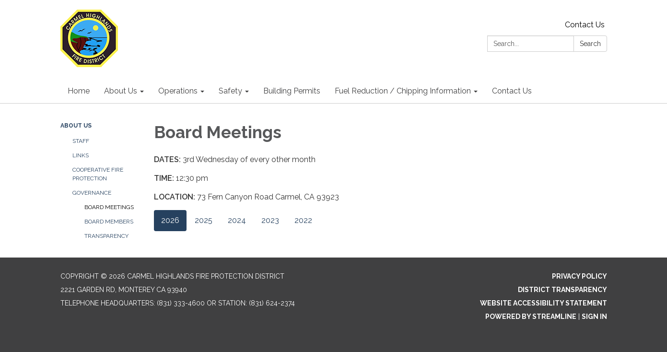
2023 (270, 220)
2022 (303, 220)
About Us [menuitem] (120, 90)
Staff (80, 141)
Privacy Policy (579, 276)
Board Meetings (109, 207)
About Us (76, 125)
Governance (91, 192)
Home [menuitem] (79, 90)
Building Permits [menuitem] (291, 90)
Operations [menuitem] (178, 90)
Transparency (106, 236)
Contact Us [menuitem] (512, 90)
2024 (237, 220)
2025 (203, 220)
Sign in (594, 316)
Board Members (108, 221)
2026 (170, 220)
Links (80, 155)
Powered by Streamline (530, 316)
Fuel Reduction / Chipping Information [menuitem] (403, 90)
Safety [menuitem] (230, 90)
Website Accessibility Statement (543, 303)
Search (590, 43)
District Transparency (562, 289)
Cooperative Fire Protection (97, 174)
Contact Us (585, 24)
